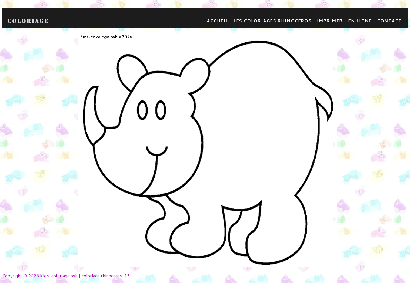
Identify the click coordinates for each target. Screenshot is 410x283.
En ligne (360, 21)
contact (389, 21)
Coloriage (28, 21)
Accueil (217, 21)
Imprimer (330, 21)
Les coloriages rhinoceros (272, 21)
